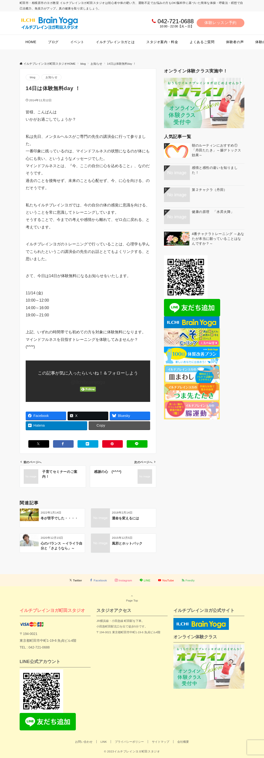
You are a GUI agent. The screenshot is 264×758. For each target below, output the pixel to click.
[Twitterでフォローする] (75, 580)
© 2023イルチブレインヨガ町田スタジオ (132, 751)
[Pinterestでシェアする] (112, 444)
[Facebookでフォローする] (98, 580)
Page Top (132, 598)
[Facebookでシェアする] (63, 444)
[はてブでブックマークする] (88, 444)
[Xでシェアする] (38, 444)
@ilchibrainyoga (88, 382)
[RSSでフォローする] (188, 580)
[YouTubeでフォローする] (166, 580)
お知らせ (51, 77)
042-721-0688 (175, 21)
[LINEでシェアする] (137, 444)
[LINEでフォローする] (145, 580)
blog (32, 77)
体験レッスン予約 (220, 23)
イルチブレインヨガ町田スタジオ (52, 610)
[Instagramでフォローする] (123, 580)
